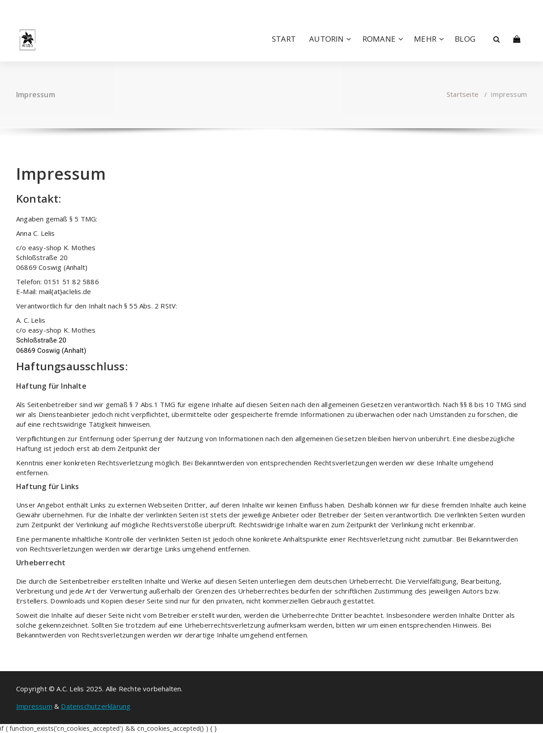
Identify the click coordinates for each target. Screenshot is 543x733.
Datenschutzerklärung (95, 706)
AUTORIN (326, 39)
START (284, 39)
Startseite (462, 94)
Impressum (34, 706)
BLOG (465, 39)
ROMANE (379, 39)
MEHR (425, 39)
